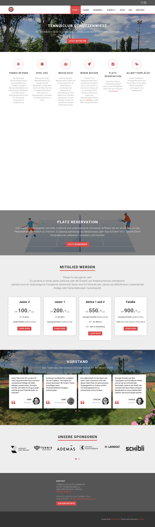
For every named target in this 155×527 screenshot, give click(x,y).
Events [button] (111, 10)
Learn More (24, 328)
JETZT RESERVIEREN (77, 244)
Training (88, 100)
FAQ (130, 10)
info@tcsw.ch (63, 492)
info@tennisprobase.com (82, 499)
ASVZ (122, 10)
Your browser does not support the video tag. (77, 166)
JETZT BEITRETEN (77, 41)
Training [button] (98, 10)
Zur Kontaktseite (66, 503)
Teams (86, 10)
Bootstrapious (115, 519)
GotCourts (114, 91)
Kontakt (140, 10)
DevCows (141, 519)
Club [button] (75, 10)
